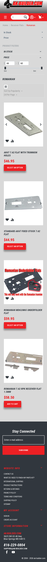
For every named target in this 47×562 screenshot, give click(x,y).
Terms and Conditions (13, 496)
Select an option (15, 168)
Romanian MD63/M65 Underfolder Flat (23, 312)
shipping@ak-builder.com (15, 549)
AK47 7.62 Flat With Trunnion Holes (20, 154)
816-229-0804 (14, 545)
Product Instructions (13, 485)
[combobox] (20, 17)
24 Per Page (10, 94)
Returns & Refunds (11, 489)
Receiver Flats (17, 25)
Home (5, 25)
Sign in (6, 516)
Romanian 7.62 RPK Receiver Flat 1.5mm (22, 390)
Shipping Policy (10, 500)
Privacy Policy (10, 493)
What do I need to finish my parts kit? (19, 478)
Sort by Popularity (13, 91)
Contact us (8, 474)
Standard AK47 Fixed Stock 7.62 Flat (22, 233)
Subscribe (23, 450)
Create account (10, 520)
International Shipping (13, 481)
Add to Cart (12, 404)
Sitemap (7, 504)
